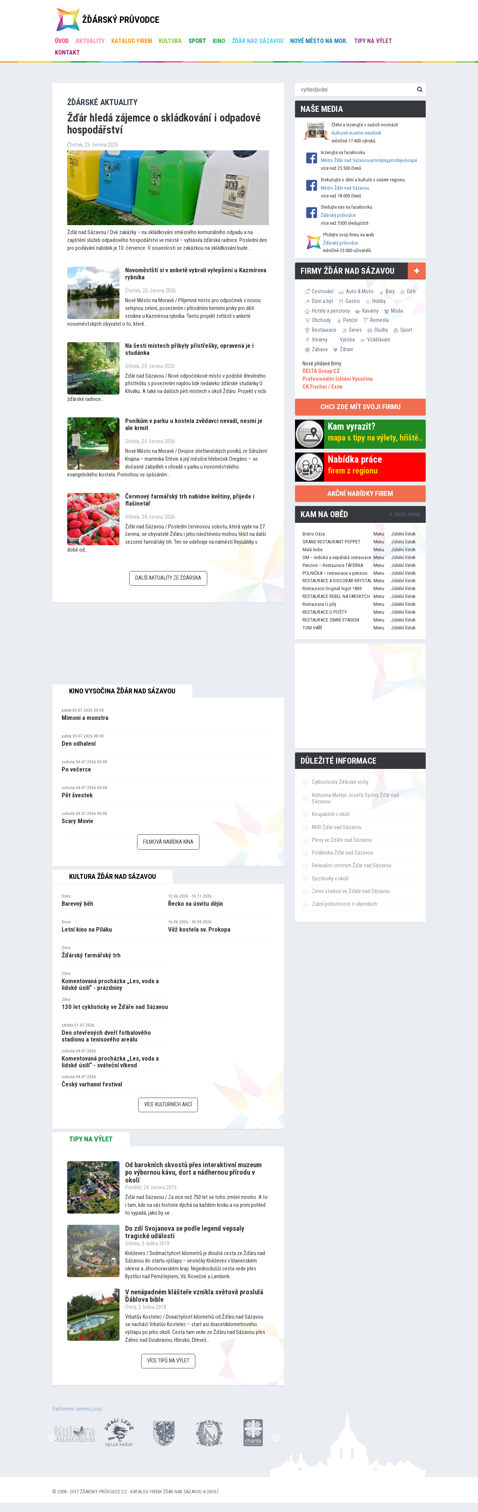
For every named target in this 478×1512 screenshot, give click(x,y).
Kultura (170, 41)
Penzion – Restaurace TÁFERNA (332, 565)
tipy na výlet (91, 1139)
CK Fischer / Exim (322, 387)
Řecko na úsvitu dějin (195, 903)
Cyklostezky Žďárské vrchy (340, 782)
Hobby (379, 301)
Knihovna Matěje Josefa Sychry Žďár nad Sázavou (355, 798)
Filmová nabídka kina (168, 842)
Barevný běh (77, 903)
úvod (62, 41)
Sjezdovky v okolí (330, 878)
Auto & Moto (359, 291)
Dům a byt (322, 301)
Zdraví (346, 349)
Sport (197, 41)
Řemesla (379, 320)
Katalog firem (131, 41)
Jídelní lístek (403, 534)
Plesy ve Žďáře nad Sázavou (342, 840)
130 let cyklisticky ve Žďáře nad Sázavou (115, 1006)
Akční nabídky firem (360, 493)
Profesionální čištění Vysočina (337, 379)
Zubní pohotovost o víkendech (344, 904)
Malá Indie (312, 549)
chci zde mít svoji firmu (360, 406)
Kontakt (67, 52)
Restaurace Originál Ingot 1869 (331, 588)
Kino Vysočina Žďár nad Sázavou (122, 691)
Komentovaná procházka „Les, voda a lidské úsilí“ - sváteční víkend (110, 1062)
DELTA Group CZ (321, 371)
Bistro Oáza (313, 534)
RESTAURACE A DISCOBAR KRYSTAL (337, 580)
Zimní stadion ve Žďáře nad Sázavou (351, 891)
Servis (355, 330)
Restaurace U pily (319, 604)
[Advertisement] (360, 696)
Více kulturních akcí (168, 1104)
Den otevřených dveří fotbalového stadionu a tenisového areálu (106, 1036)
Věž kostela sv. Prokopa (199, 929)
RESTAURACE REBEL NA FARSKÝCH (336, 596)
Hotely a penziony (331, 311)
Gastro (352, 301)
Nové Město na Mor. (318, 41)
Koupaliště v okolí (331, 814)
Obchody (321, 320)
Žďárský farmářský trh (91, 955)
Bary (390, 291)
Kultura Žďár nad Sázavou (112, 876)
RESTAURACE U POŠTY (324, 612)
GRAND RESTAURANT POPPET (331, 542)
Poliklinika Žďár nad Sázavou (342, 853)
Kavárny (370, 311)
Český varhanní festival (92, 1084)
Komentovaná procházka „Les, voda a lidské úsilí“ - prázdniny (110, 984)
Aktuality (90, 41)
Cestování (322, 291)
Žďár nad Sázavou (257, 41)
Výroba (347, 340)
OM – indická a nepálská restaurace (336, 557)
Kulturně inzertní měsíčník (356, 133)
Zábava (320, 349)
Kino (219, 41)
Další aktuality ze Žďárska (168, 578)
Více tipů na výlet (168, 1361)
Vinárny (320, 340)
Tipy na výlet (373, 41)
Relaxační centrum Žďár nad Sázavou (351, 865)
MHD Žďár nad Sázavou (336, 827)
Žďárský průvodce (338, 215)
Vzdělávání (378, 340)
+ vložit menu (404, 514)
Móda (397, 311)
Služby (381, 330)
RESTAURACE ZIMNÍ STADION (330, 620)
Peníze (350, 320)
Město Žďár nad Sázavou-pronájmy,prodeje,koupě (369, 160)
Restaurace (324, 330)
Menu (378, 534)
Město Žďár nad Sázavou (345, 188)
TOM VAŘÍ (312, 628)
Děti (411, 291)
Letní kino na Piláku (87, 929)
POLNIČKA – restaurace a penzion (334, 573)
